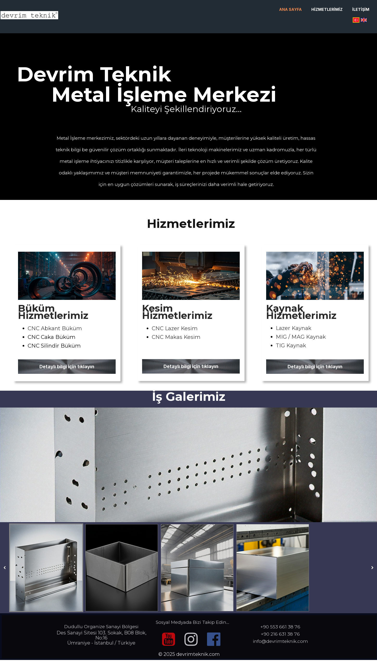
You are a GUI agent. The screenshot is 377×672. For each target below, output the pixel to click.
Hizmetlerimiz (327, 9)
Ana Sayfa (290, 9)
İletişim (360, 9)
